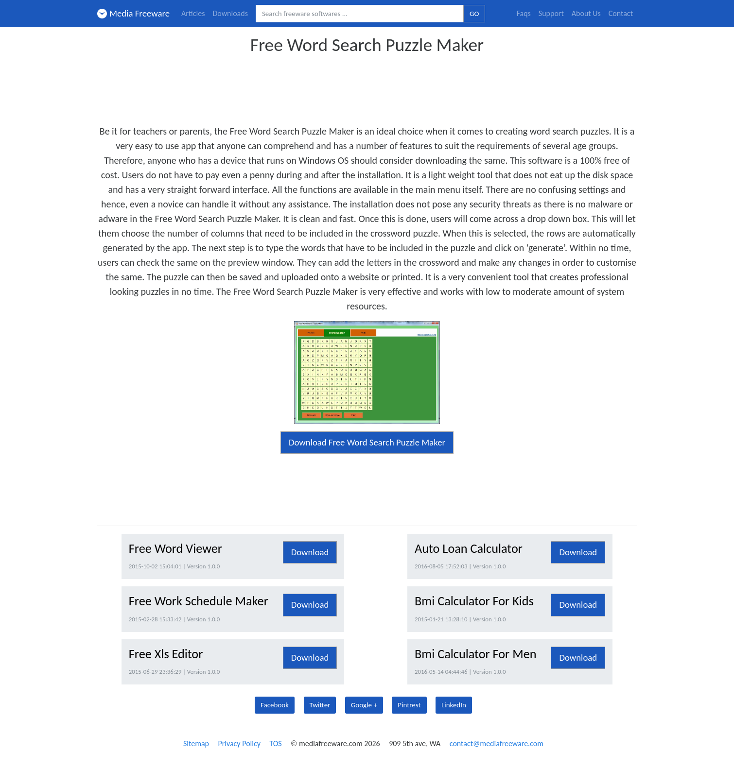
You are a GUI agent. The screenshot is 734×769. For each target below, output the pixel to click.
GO (474, 13)
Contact (621, 13)
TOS (275, 743)
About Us (586, 13)
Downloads (230, 13)
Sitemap (196, 743)
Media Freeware (133, 13)
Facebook (275, 705)
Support (551, 13)
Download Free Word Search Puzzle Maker (367, 442)
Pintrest (409, 705)
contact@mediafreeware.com (496, 743)
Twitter (320, 705)
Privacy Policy (239, 743)
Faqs (524, 13)
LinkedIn (453, 705)
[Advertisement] (367, 86)
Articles (193, 13)
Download (310, 552)
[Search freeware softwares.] (359, 14)
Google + (364, 705)
